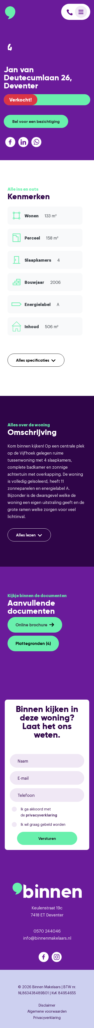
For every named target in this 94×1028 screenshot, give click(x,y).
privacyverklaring (41, 814)
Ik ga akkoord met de (39, 811)
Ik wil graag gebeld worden (43, 824)
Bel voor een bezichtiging (36, 121)
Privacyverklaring (47, 1017)
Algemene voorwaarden (47, 1011)
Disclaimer (47, 1005)
